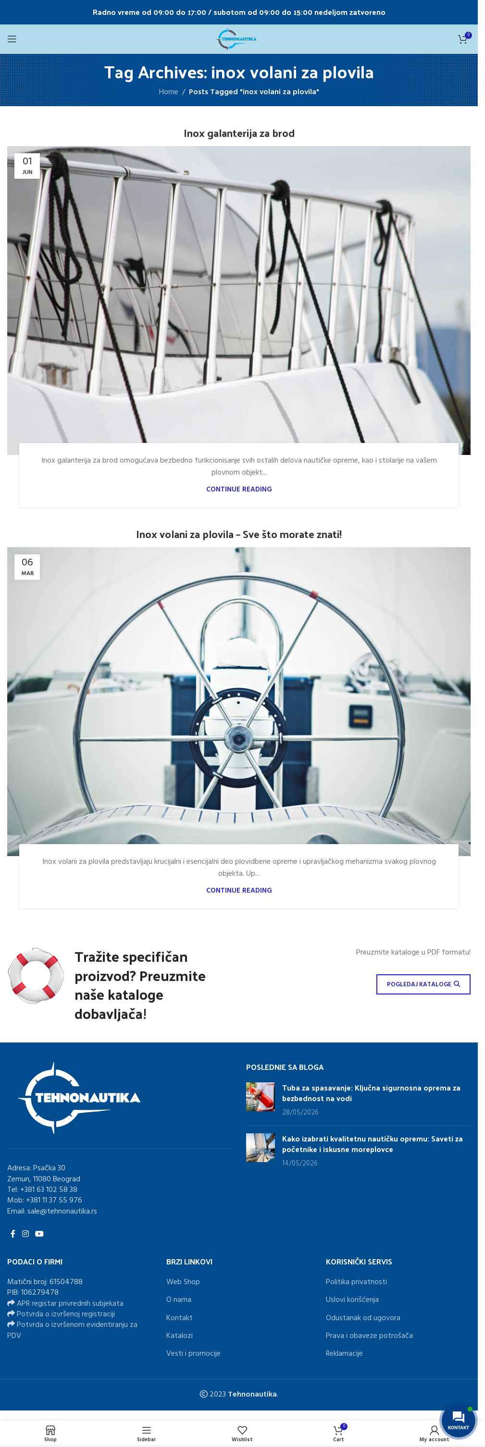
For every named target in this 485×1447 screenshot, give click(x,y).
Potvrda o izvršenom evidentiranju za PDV (72, 1330)
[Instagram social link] (25, 1234)
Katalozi (179, 1336)
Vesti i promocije (193, 1354)
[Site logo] (239, 39)
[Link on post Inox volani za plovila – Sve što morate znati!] (239, 701)
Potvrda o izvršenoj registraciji (66, 1315)
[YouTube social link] (39, 1234)
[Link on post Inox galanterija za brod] (239, 300)
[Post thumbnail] (260, 1100)
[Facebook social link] (13, 1234)
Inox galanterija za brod (239, 132)
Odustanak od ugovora (363, 1318)
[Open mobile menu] (12, 39)
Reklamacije (344, 1354)
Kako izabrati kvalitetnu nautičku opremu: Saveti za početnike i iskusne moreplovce (372, 1143)
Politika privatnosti (356, 1282)
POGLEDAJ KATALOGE (423, 985)
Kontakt (179, 1318)
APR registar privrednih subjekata (70, 1304)
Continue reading (239, 489)
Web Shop (183, 1282)
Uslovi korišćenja (352, 1300)
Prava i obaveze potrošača (369, 1336)
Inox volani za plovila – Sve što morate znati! (239, 533)
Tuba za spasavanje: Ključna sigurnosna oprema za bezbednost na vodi (371, 1092)
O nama (178, 1300)
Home (168, 92)
